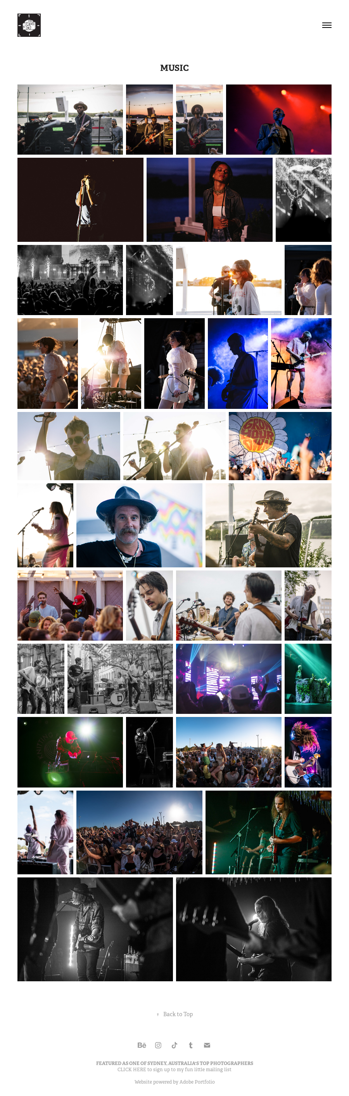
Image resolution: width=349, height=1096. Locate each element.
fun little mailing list (208, 1070)
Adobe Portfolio (197, 1082)
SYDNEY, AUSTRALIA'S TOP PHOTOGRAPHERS (200, 1063)
